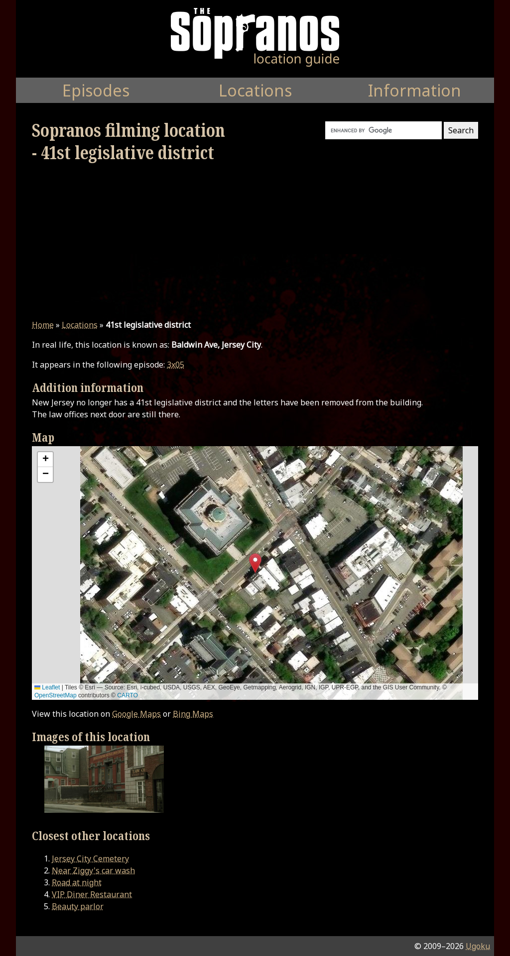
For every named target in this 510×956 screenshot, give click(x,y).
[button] (255, 563)
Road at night (77, 882)
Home (43, 324)
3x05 (175, 364)
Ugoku (478, 946)
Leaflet (47, 687)
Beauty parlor (78, 906)
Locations (80, 324)
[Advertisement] (255, 241)
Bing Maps (193, 713)
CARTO (127, 695)
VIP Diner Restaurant (92, 894)
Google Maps (136, 713)
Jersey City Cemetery (90, 858)
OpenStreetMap (55, 695)
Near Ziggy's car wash (93, 870)
